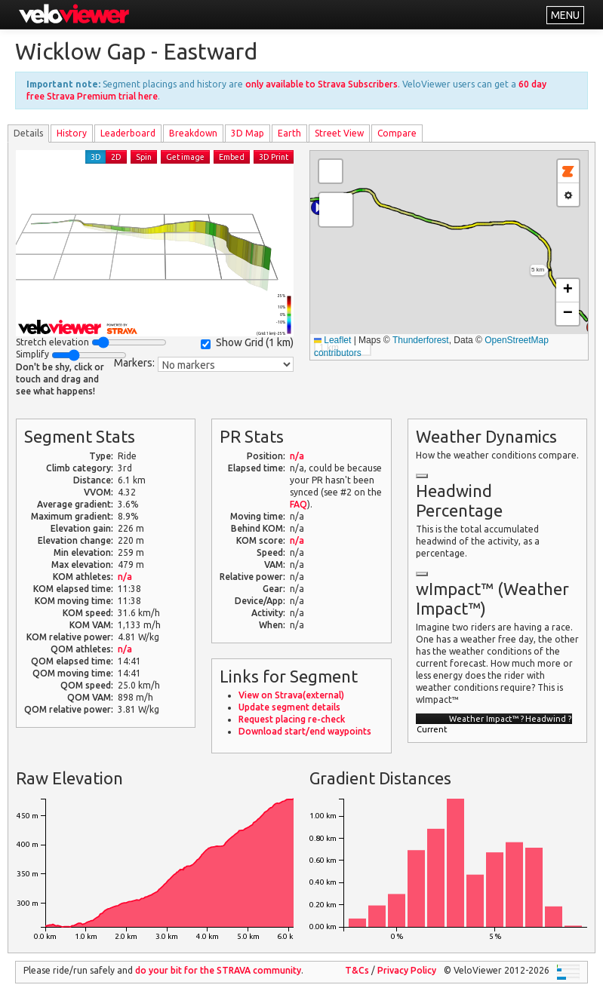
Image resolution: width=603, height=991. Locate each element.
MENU (565, 15)
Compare (397, 133)
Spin (144, 156)
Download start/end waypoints (304, 731)
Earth (289, 133)
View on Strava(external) (291, 695)
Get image (185, 156)
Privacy (406, 970)
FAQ (298, 504)
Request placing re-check (291, 719)
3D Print (273, 156)
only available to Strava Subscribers (321, 84)
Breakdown (193, 133)
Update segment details (289, 707)
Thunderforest (420, 340)
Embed (232, 156)
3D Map (247, 133)
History (72, 133)
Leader (127, 133)
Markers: (134, 363)
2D (116, 156)
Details (28, 133)
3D (96, 156)
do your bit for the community (218, 970)
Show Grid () (247, 342)
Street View (339, 133)
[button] (335, 209)
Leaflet (332, 340)
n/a (125, 576)
